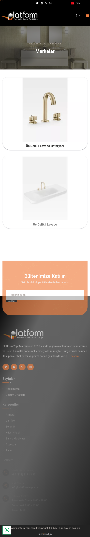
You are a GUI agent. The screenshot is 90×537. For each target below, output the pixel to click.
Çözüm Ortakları (15, 396)
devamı (75, 357)
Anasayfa (35, 44)
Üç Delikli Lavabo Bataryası (45, 146)
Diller (75, 3)
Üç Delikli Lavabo (45, 226)
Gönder (11, 303)
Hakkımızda (13, 390)
